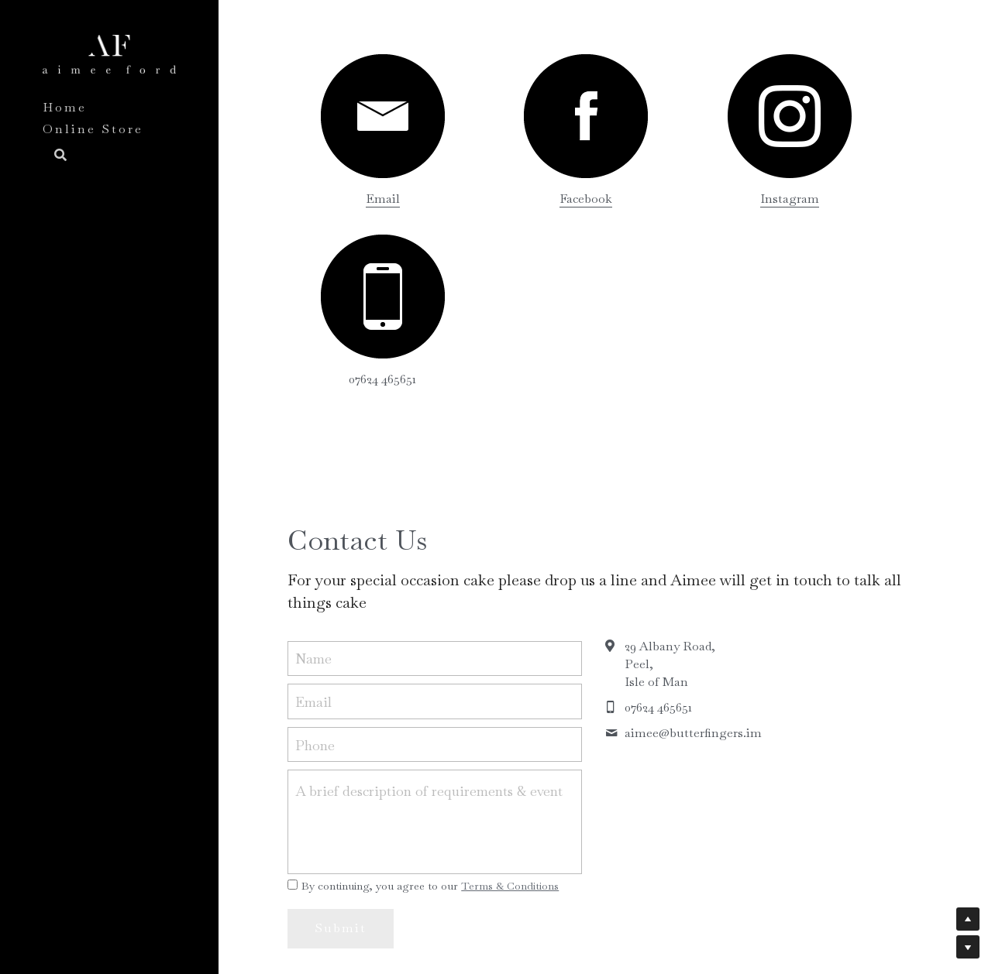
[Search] (55, 156)
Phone (315, 564)
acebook (528, 198)
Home (65, 107)
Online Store (93, 129)
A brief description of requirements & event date (429, 610)
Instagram (686, 198)
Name (313, 478)
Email (362, 198)
